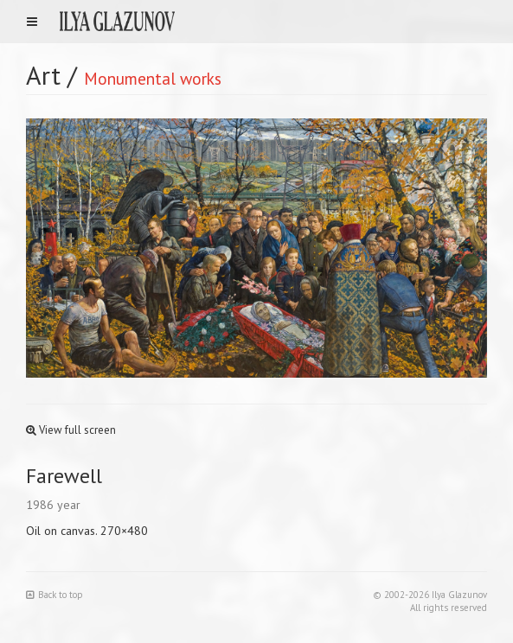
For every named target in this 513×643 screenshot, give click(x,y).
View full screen (71, 430)
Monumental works (152, 78)
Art (43, 75)
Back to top (54, 595)
